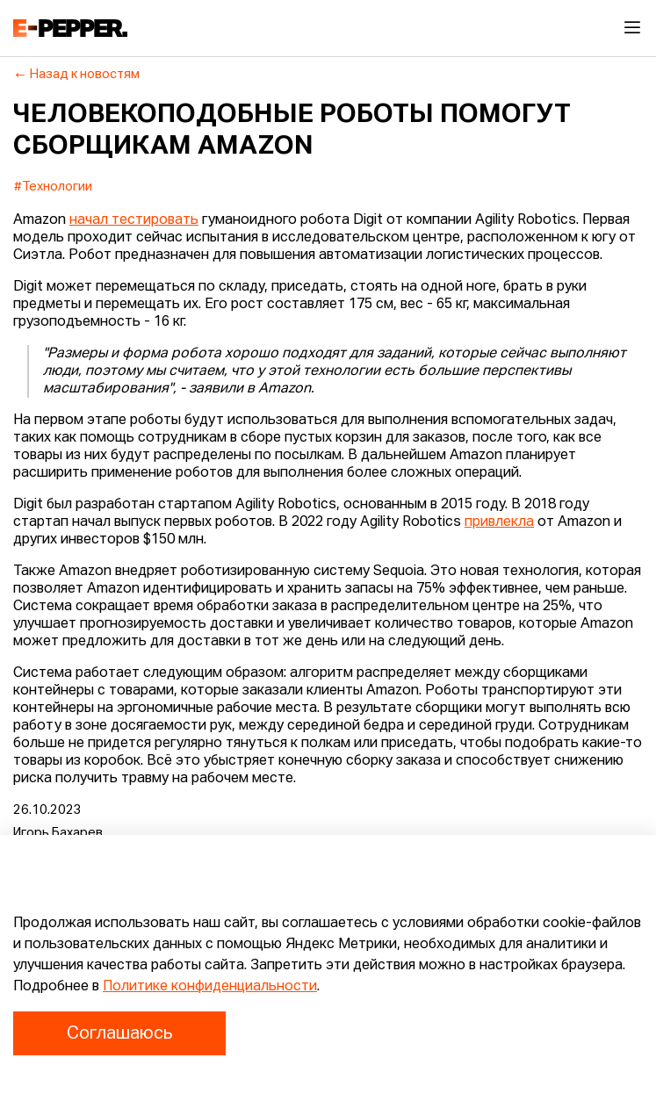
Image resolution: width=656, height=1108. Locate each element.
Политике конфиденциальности (210, 987)
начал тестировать (133, 220)
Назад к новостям (77, 74)
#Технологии (53, 187)
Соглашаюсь (119, 1033)
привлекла (499, 522)
